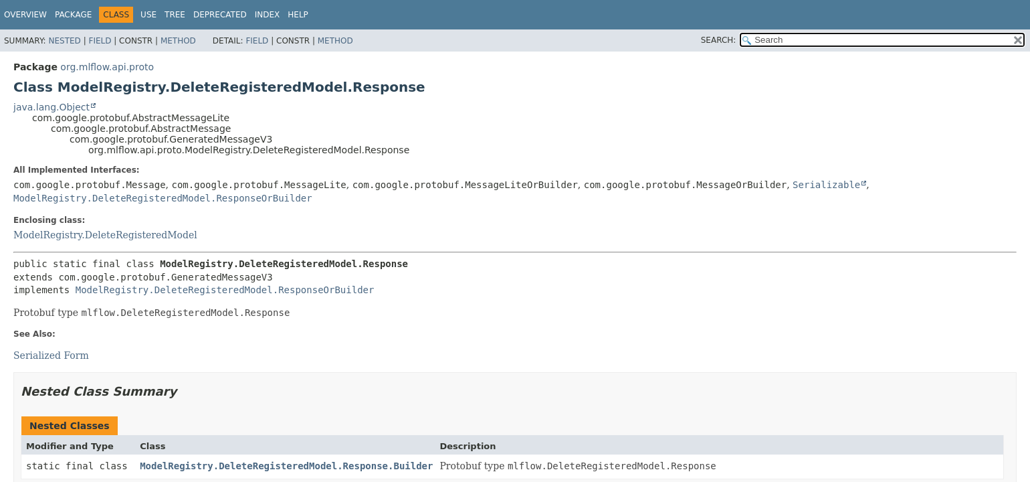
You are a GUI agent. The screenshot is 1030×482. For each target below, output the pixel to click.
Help (298, 14)
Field (99, 41)
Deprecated (220, 14)
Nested (64, 41)
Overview (25, 14)
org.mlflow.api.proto (107, 67)
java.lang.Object (51, 107)
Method (178, 41)
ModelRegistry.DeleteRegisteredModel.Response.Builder (286, 466)
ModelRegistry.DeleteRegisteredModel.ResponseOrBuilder (162, 198)
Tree (175, 14)
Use (148, 14)
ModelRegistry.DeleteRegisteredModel (105, 235)
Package (73, 14)
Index (267, 14)
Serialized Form (51, 355)
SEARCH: (718, 40)
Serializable (826, 184)
